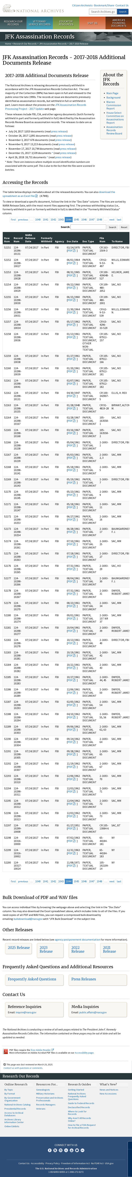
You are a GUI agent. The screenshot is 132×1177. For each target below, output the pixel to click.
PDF (70, 250)
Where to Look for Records (77, 1113)
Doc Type (88, 241)
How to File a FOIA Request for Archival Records (82, 1126)
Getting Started (76, 1089)
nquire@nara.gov (26, 1012)
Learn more (101, 1170)
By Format (9, 1093)
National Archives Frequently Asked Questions (77, 1096)
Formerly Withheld (46, 239)
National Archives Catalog (17, 1104)
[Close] (128, 1145)
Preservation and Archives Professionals (49, 1099)
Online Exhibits (11, 1126)
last (119, 219)
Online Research (15, 1084)
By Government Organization (12, 1099)
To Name (117, 241)
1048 (99, 219)
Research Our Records (13, 23)
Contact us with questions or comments (23, 1067)
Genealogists (43, 1089)
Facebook (50, 1150)
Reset (124, 227)
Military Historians (45, 1093)
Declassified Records (79, 1107)
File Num (102, 239)
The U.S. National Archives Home (33, 8)
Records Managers (45, 1104)
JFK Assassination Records (53, 43)
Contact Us (122, 5)
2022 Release (77, 950)
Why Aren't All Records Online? (79, 1119)
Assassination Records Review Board (114, 130)
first (13, 219)
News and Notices (109, 1089)
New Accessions (108, 1093)
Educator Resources (66, 23)
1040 (38, 219)
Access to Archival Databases (13, 1114)
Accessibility (37, 1163)
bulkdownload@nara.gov (28, 919)
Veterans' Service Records (40, 23)
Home (8, 43)
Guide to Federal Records (81, 1103)
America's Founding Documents (118, 23)
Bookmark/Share (104, 5)
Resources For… (47, 1084)
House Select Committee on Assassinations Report (115, 117)
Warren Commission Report (113, 105)
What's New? (108, 1084)
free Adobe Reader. (42, 1049)
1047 (91, 219)
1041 (45, 219)
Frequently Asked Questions (32, 979)
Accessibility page (84, 1052)
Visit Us (92, 23)
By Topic (8, 1089)
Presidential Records (15, 1108)
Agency (59, 241)
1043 (61, 219)
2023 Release (46, 950)
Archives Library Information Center (14, 1121)
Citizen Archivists (82, 5)
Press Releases (83, 979)
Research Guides (79, 1084)
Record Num (18, 239)
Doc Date (72, 241)
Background (113, 97)
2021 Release (109, 950)
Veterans (40, 1108)
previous (23, 219)
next (112, 219)
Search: (65, 227)
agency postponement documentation (77, 939)
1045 (76, 219)
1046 (84, 219)
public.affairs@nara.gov (93, 1012)
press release (59, 131)
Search (122, 11)
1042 (53, 219)
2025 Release (19, 948)
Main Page (112, 93)
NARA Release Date (30, 238)
